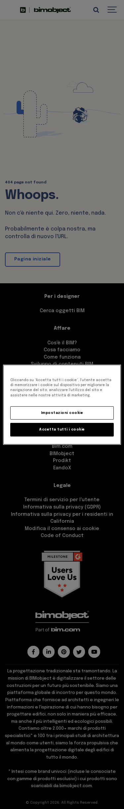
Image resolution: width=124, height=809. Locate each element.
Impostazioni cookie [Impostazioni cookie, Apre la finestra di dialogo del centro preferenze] (62, 413)
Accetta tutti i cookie (62, 429)
